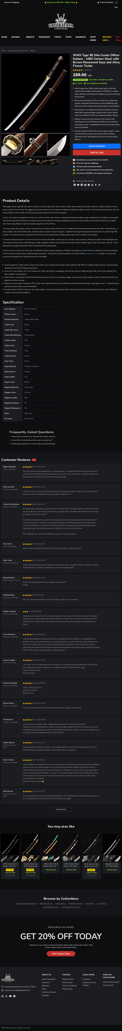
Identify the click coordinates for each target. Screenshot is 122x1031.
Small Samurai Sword (75, 904)
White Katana (90, 904)
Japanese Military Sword (50, 907)
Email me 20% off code (85, 181)
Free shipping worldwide (95, 83)
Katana (16, 37)
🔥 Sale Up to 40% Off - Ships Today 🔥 (61, 2)
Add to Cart (97, 152)
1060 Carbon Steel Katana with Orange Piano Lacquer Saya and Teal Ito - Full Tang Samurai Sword (50, 865)
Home (3, 51)
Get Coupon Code (61, 953)
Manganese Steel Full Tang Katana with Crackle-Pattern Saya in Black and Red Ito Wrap (111, 865)
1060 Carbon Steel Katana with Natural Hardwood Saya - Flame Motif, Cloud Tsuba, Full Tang (71, 865)
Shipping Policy (68, 979)
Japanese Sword (92, 253)
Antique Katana (60, 904)
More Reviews (61, 809)
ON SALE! (10, 870)
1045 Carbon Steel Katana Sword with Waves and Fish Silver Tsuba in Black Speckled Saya (91, 865)
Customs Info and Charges (89, 983)
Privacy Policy (67, 989)
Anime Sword (108, 985)
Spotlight (45, 995)
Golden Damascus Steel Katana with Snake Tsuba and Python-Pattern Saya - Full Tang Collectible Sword (30, 865)
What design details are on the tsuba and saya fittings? (33, 443)
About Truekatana (48, 979)
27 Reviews (87, 70)
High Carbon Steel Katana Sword (26, 904)
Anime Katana (101, 904)
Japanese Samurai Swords (18, 51)
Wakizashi (44, 37)
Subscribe (45, 986)
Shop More (94, 38)
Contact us (46, 982)
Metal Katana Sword (46, 904)
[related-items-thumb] (10, 847)
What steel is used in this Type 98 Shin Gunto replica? (33, 436)
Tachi (68, 37)
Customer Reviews (49, 992)
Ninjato (30, 37)
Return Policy (67, 982)
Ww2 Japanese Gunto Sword (70, 907)
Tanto (57, 37)
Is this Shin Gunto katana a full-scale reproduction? (32, 440)
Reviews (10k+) (107, 38)
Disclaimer (87, 979)
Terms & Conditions (69, 986)
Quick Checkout (97, 146)
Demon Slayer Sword (111, 982)
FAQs (44, 989)
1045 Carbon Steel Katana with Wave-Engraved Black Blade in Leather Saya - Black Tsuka (10, 865)
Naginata (81, 37)
